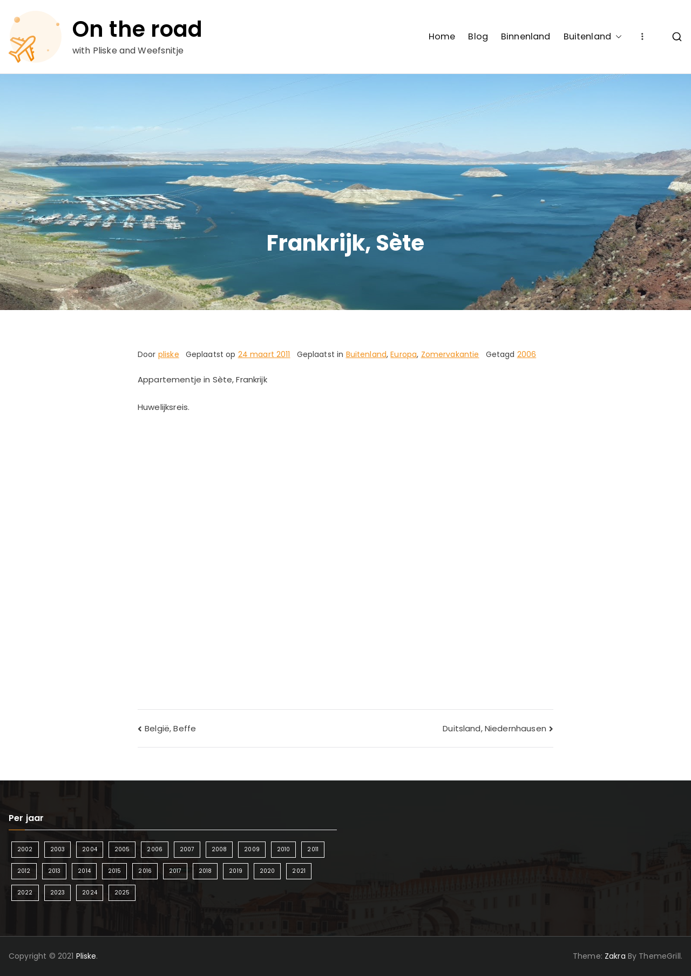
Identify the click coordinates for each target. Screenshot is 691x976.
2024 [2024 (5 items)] (89, 893)
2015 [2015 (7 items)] (114, 871)
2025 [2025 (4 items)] (122, 893)
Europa (403, 354)
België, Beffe (170, 728)
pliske (168, 354)
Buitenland (593, 36)
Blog (478, 36)
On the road (137, 29)
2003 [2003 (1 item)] (57, 849)
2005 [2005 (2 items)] (122, 849)
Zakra (615, 956)
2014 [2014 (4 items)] (84, 871)
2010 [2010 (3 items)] (283, 849)
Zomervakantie (450, 354)
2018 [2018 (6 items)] (205, 871)
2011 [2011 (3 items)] (313, 849)
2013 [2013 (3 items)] (54, 871)
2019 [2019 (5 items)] (235, 871)
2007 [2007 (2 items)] (187, 849)
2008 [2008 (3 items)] (219, 849)
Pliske (86, 956)
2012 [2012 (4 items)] (24, 871)
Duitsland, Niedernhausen (494, 728)
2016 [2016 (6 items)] (145, 871)
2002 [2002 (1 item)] (25, 849)
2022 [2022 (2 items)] (25, 893)
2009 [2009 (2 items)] (252, 849)
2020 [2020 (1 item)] (267, 871)
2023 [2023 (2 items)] (57, 893)
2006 (527, 354)
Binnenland (526, 36)
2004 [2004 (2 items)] (89, 849)
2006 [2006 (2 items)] (154, 849)
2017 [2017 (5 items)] (175, 871)
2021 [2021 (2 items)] (299, 871)
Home (442, 36)
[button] (616, 36)
